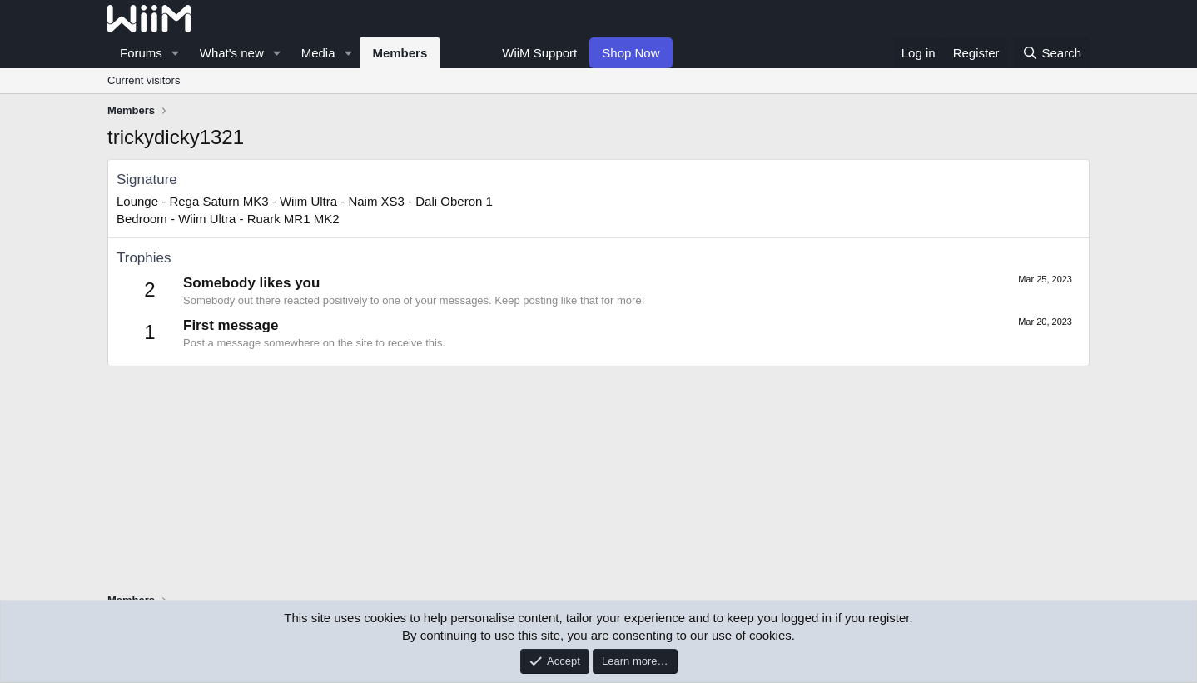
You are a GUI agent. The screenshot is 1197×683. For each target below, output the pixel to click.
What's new (232, 53)
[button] (175, 52)
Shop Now (630, 53)
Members (399, 53)
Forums (141, 53)
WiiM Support (539, 53)
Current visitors (143, 80)
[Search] (1052, 52)
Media (318, 53)
